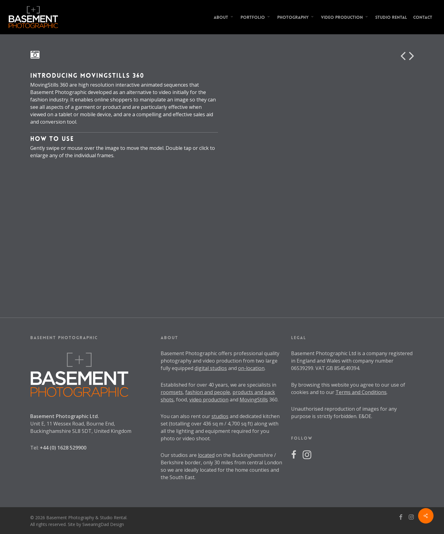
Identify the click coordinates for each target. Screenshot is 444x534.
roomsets (172, 392)
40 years (218, 384)
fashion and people (207, 392)
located (206, 455)
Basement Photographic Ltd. (64, 416)
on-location (251, 368)
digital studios (211, 368)
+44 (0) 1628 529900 (63, 447)
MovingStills (254, 399)
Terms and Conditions (361, 392)
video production (208, 399)
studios (220, 416)
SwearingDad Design (103, 524)
